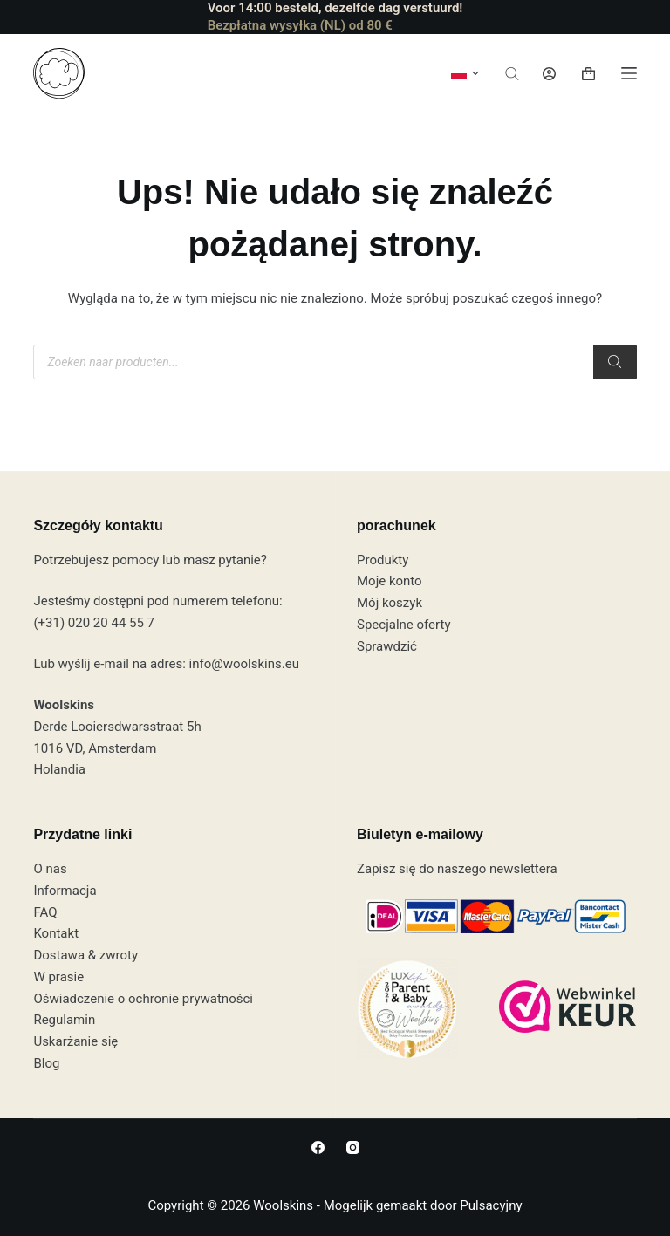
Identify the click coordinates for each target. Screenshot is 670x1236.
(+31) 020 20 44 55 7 (93, 623)
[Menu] (629, 73)
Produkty (382, 560)
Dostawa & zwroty (85, 955)
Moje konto (389, 581)
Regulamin (64, 1020)
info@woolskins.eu (244, 664)
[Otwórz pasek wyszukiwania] (512, 73)
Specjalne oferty (404, 624)
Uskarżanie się (75, 1041)
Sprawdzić (387, 646)
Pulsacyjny (491, 1205)
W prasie (58, 977)
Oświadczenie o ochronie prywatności (143, 999)
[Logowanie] (549, 73)
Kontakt (56, 933)
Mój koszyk (389, 603)
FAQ (45, 912)
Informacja (64, 890)
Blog (46, 1063)
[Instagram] (352, 1147)
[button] (465, 73)
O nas (49, 869)
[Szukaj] (615, 362)
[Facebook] (318, 1147)
